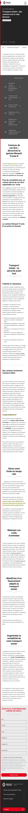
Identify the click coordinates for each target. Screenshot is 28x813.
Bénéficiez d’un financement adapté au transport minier (13, 122)
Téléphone (4, 738)
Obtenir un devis (14, 775)
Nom (2, 719)
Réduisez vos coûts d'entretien (14, 113)
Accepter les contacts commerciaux (12, 757)
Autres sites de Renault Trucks (12, 790)
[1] (7, 661)
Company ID (4, 744)
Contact (6, 809)
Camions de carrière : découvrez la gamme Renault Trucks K (13, 86)
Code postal (4, 750)
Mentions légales (8, 798)
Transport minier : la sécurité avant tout (13, 97)
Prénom (3, 725)
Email (2, 731)
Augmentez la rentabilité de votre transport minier (14, 132)
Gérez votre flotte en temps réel (13, 105)
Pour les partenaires (9, 794)
